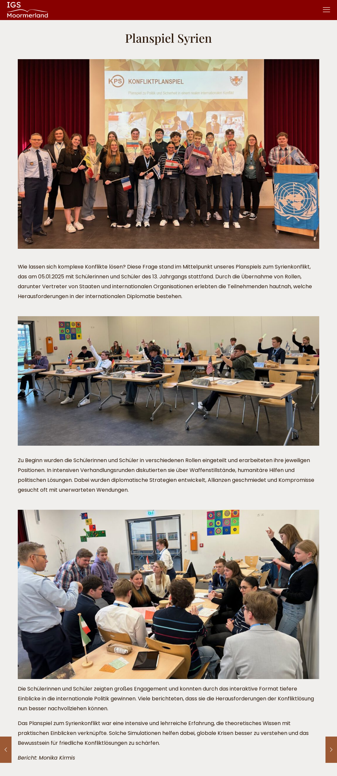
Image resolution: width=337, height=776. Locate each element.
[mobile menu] (326, 9)
